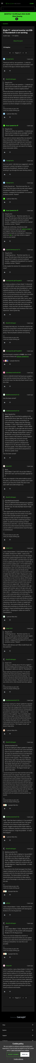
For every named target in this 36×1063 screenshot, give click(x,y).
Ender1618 (9, 548)
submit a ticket (26, 229)
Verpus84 (9, 966)
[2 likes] (10, 805)
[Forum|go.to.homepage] (13, 3)
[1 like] (10, 114)
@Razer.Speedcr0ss (23, 356)
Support (18, 1035)
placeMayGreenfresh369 (13, 372)
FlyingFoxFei (10, 59)
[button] (2, 4)
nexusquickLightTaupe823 (14, 280)
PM (10, 235)
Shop (18, 1025)
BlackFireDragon (11, 79)
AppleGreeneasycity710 (13, 249)
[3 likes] (11, 361)
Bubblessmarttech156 (12, 395)
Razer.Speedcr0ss (11, 125)
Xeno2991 (9, 466)
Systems (5, 24)
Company (18, 1041)
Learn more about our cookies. (20, 1050)
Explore (18, 1030)
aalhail (8, 903)
